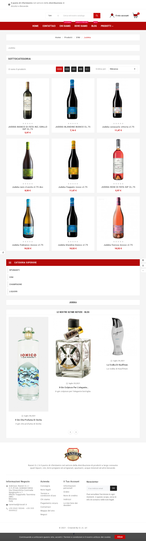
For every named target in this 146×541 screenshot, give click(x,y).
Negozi (44, 517)
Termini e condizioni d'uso (48, 497)
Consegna (45, 488)
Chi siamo (45, 502)
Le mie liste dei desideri (70, 507)
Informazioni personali (69, 489)
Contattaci (46, 509)
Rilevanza (123, 71)
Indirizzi (67, 502)
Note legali (46, 492)
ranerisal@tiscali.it (18, 507)
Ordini (66, 494)
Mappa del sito (48, 513)
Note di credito (70, 498)
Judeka (73, 305)
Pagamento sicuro (49, 506)
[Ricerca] (77, 16)
